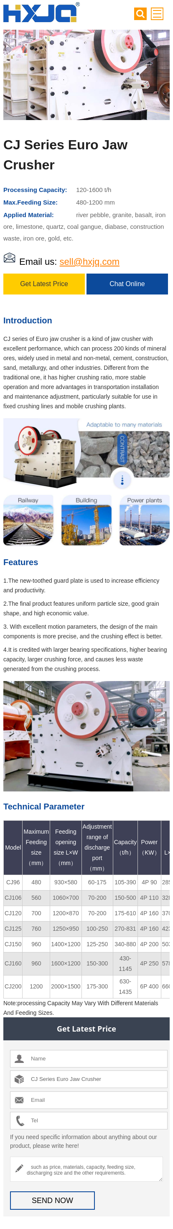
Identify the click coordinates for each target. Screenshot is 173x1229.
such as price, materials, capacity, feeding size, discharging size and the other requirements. (86, 1169)
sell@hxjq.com (90, 261)
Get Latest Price (44, 283)
